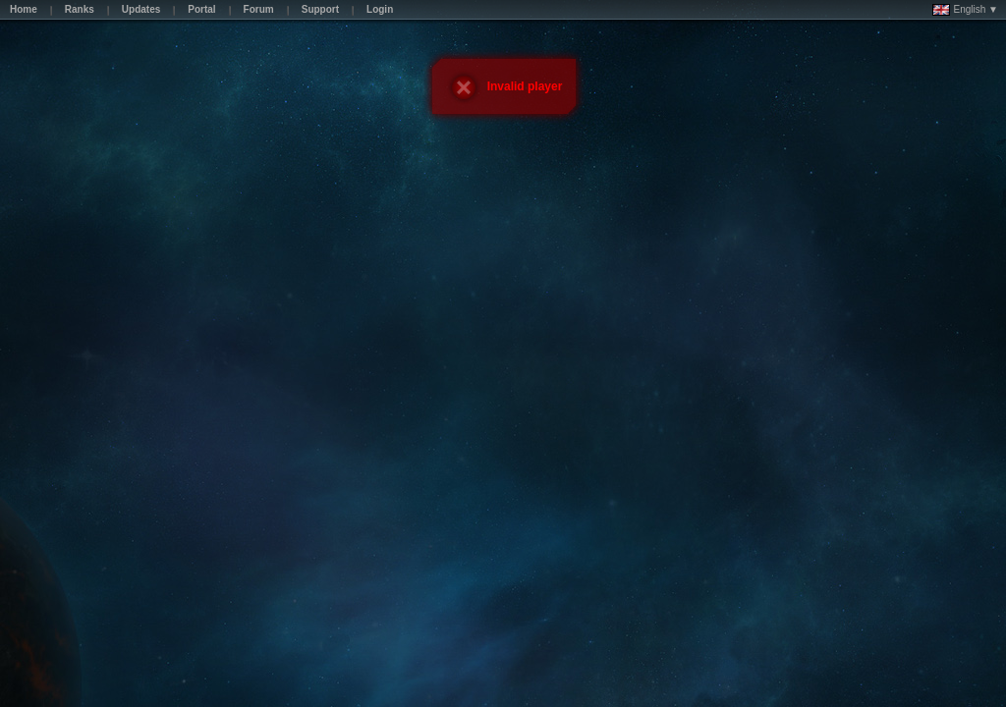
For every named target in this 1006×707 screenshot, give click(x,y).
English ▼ (965, 10)
